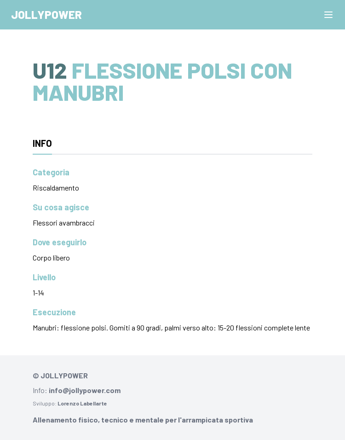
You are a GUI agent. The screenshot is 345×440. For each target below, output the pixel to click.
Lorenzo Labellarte (82, 403)
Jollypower (46, 14)
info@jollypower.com (85, 390)
